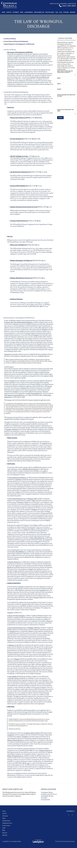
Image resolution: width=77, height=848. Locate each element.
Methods (72, 12)
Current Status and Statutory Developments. (16, 92)
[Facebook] (72, 814)
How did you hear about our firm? (65, 110)
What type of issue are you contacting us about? (65, 72)
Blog (60, 12)
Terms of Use (58, 841)
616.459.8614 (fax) (45, 799)
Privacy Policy (65, 841)
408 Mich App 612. (28, 378)
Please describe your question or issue (66, 95)
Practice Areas (49, 12)
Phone (59, 89)
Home (3, 12)
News (21, 12)
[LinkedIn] (68, 814)
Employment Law (39, 12)
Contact (8, 12)
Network (66, 12)
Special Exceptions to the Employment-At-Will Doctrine (19, 318)
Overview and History (10, 38)
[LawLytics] (38, 841)
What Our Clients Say (12, 789)
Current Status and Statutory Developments (16, 41)
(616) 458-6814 (69, 5)
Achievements (28, 12)
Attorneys (16, 12)
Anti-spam (72, 841)
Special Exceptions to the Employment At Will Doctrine (19, 44)
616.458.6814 (44, 798)
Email (59, 83)
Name (59, 78)
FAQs (56, 12)
